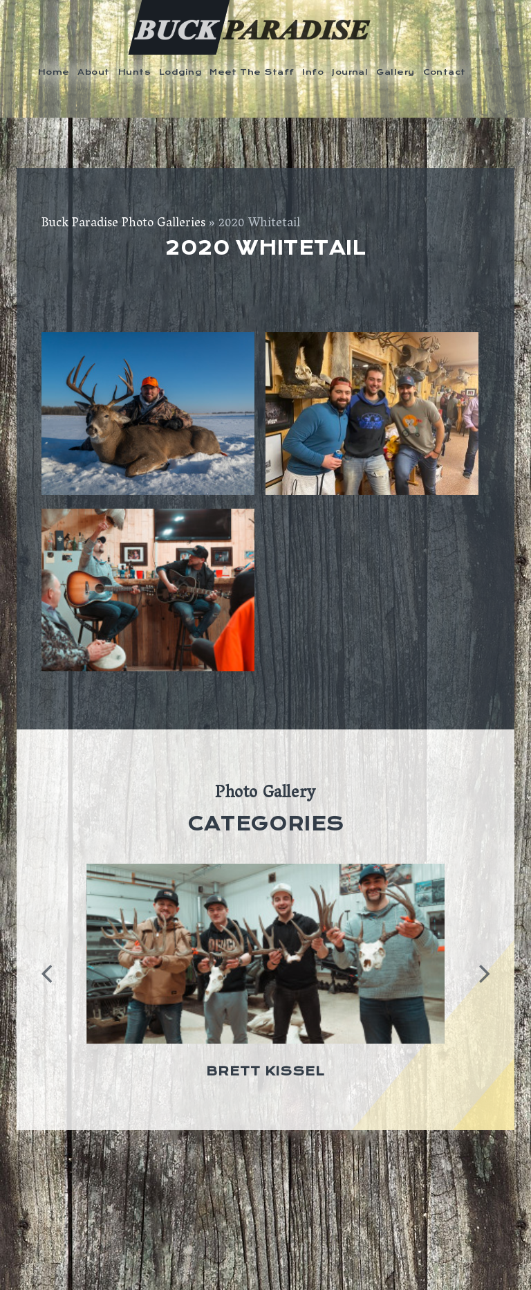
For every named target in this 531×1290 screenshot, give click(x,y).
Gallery (395, 72)
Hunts (134, 72)
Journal (350, 72)
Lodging (180, 72)
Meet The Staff (251, 72)
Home (54, 72)
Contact (444, 72)
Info (313, 72)
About (93, 72)
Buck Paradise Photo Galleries (123, 224)
